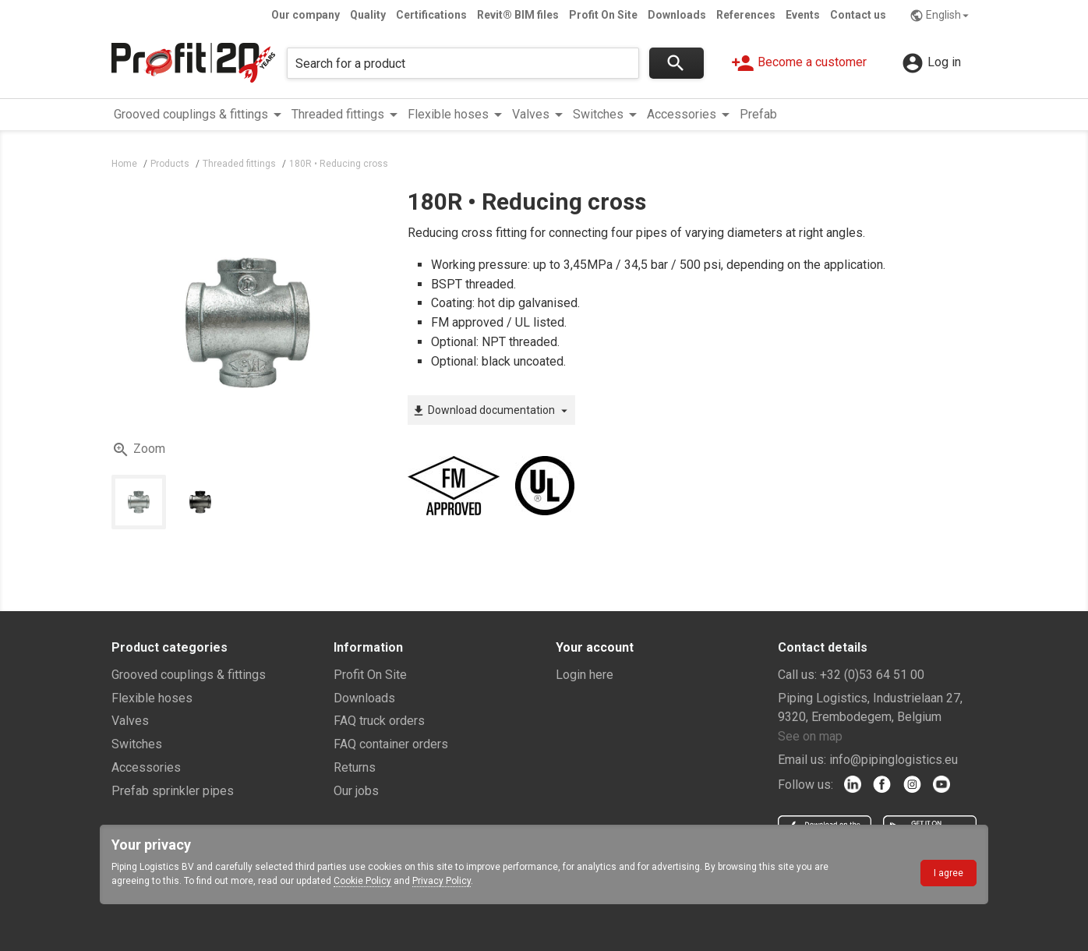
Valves (130, 720)
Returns (355, 767)
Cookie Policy (362, 880)
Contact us (858, 15)
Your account (595, 647)
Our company (305, 15)
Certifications (431, 15)
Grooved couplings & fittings (188, 674)
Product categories (169, 647)
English (941, 15)
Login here (584, 674)
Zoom (138, 449)
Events (803, 15)
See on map (810, 736)
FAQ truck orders (379, 720)
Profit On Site (603, 15)
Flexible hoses (152, 698)
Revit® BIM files (518, 15)
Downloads (677, 15)
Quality (368, 15)
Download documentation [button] (491, 411)
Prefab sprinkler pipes (172, 790)
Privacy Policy (441, 880)
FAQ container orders (391, 744)
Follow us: (805, 784)
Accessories (146, 767)
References (745, 15)
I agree (948, 873)
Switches (136, 744)
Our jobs (356, 790)
